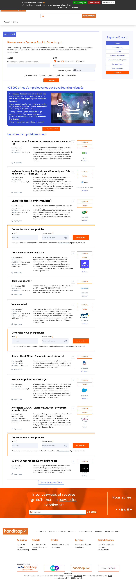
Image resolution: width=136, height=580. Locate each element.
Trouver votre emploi (117, 56)
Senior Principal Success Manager (29, 379)
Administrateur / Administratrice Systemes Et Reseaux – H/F (41, 142)
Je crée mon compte (51, 129)
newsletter (68, 499)
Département (70, 61)
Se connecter (118, 47)
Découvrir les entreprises (118, 60)
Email (14, 233)
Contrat (42, 75)
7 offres (84, 323)
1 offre (84, 427)
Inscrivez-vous (63, 243)
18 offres (84, 190)
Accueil (117, 43)
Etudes (51, 75)
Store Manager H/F (22, 281)
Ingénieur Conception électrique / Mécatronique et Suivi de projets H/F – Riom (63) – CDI (41, 172)
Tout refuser (94, 2)
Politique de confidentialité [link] (68, 7)
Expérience (60, 75)
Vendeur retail (19, 304)
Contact (52, 531)
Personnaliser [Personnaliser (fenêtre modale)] (108, 2)
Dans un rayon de (64, 71)
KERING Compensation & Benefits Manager (34, 461)
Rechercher (89, 15)
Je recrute (117, 72)
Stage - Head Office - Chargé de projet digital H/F (38, 356)
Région (82, 61)
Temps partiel (71, 75)
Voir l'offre (85, 142)
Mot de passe (47, 233)
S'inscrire (117, 51)
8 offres (84, 272)
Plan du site (41, 531)
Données (98, 531)
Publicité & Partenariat (67, 531)
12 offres (84, 296)
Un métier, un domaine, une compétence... (23, 62)
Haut (110, 576)
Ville (58, 61)
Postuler (84, 146)
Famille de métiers (31, 75)
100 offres (84, 371)
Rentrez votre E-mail (20, 512)
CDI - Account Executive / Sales (28, 252)
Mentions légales (85, 531)
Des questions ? (117, 64)
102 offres (84, 161)
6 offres (84, 476)
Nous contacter (117, 68)
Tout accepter (80, 2)
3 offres (84, 398)
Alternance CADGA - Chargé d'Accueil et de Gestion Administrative (39, 409)
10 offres (84, 220)
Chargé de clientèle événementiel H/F (32, 201)
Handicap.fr (78, 576)
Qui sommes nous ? (112, 531)
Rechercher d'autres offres (51, 482)
